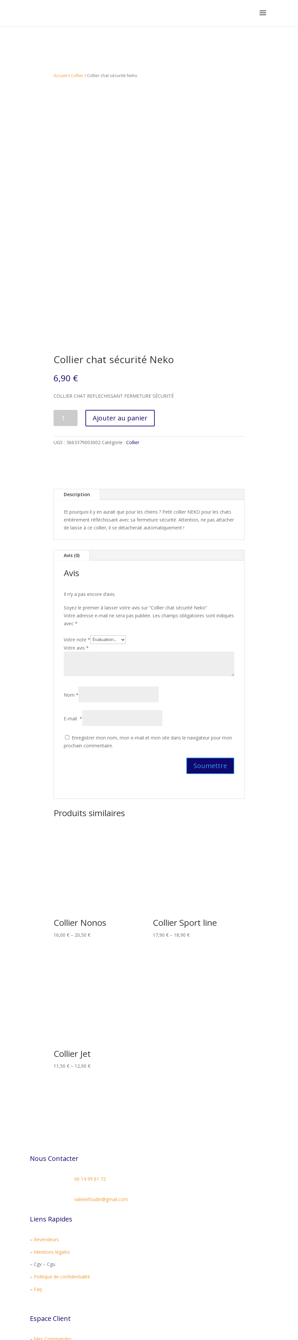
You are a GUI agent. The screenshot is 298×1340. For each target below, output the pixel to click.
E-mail (73, 637)
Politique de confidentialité (62, 1195)
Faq (38, 1207)
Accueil (60, 75)
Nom (71, 613)
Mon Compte (48, 1270)
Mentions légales (52, 1170)
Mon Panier (46, 1282)
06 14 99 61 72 (90, 1097)
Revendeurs (46, 1157)
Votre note (77, 557)
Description (77, 413)
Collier (77, 75)
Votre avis (76, 566)
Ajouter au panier (120, 336)
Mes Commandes (53, 1257)
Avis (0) (72, 473)
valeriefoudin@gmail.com (101, 1117)
